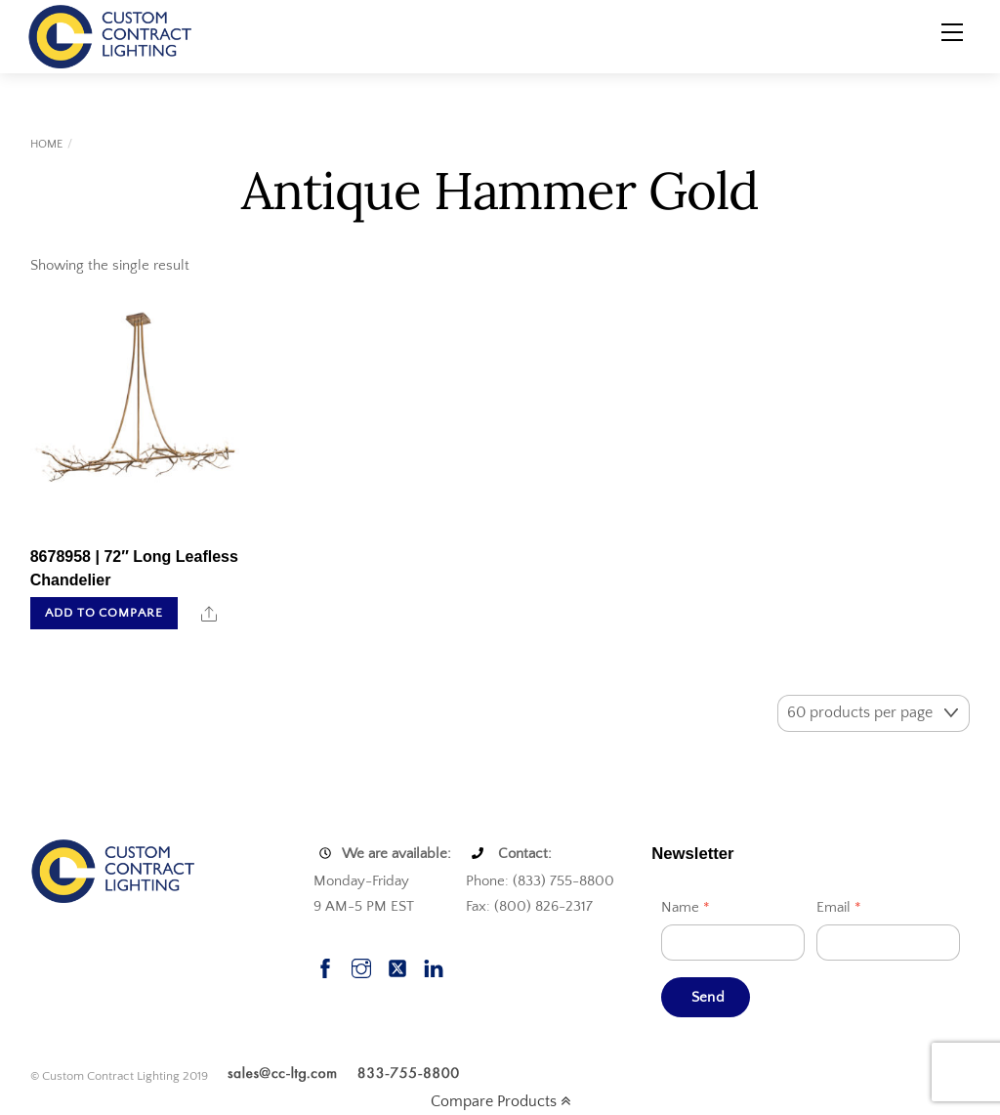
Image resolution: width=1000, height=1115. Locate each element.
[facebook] (325, 967)
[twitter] (397, 967)
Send (708, 997)
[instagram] (361, 967)
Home (46, 144)
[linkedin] (433, 967)
